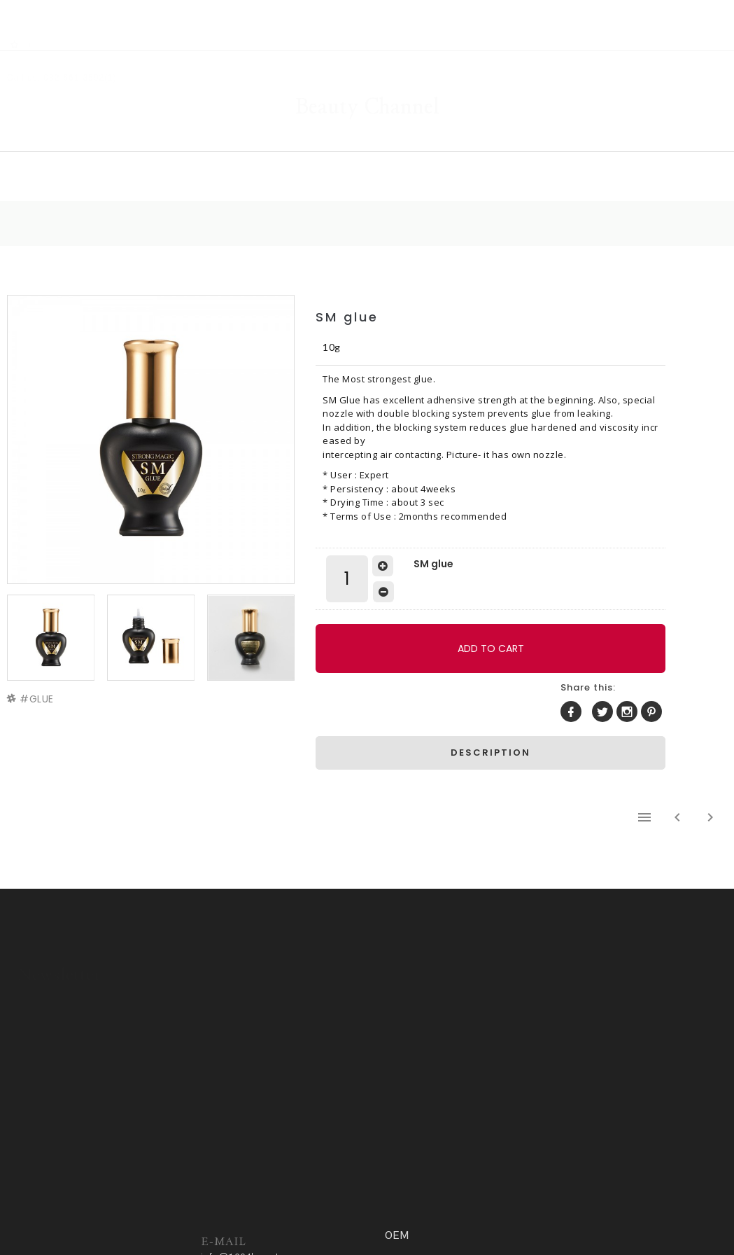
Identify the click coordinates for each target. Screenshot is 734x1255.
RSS (50, 8)
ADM (338, 1211)
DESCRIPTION (551, 683)
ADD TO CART (429, 628)
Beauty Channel (367, 66)
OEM (611, 144)
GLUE (45, 660)
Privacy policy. (284, 1211)
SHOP (235, 144)
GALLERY (353, 144)
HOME (125, 144)
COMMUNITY (489, 144)
